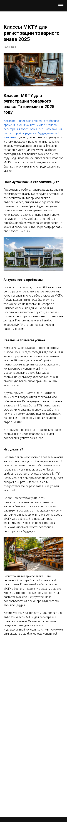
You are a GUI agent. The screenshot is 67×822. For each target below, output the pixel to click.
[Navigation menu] (60, 6)
